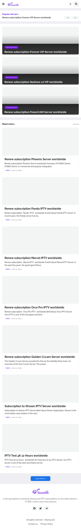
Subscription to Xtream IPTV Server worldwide (35, 406)
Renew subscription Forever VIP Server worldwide (26, 17)
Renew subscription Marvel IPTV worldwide (33, 258)
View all (76, 124)
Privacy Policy (46, 524)
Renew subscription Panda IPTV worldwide (33, 208)
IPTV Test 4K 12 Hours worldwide (26, 455)
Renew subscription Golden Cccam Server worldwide (40, 357)
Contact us (33, 524)
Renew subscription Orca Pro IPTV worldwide (34, 307)
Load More (40, 478)
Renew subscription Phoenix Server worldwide (35, 159)
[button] (3, 4)
